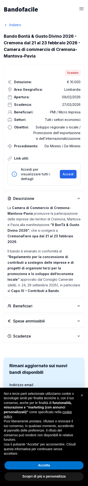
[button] (82, 395)
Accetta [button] (44, 465)
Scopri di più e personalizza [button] (43, 476)
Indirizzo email (21, 385)
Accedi (68, 174)
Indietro (12, 25)
